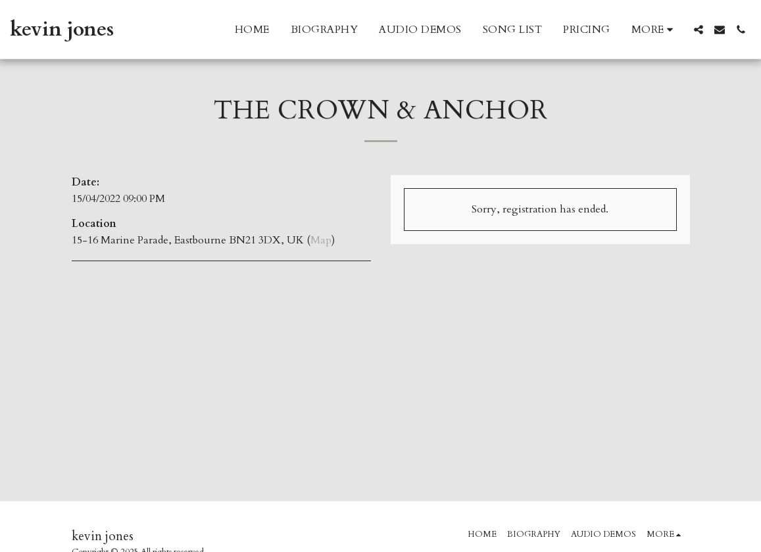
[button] (698, 29)
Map (320, 240)
